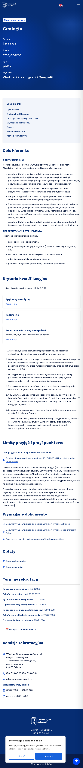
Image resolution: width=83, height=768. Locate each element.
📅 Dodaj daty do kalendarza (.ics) (22, 629)
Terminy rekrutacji (16, 131)
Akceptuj (49, 756)
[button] (78, 5)
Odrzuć (21, 756)
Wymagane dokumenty (18, 122)
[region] (35, 749)
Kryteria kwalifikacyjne (18, 114)
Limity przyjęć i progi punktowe (22, 118)
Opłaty (10, 127)
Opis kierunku (13, 109)
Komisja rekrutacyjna (17, 135)
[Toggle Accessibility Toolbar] (76, 761)
